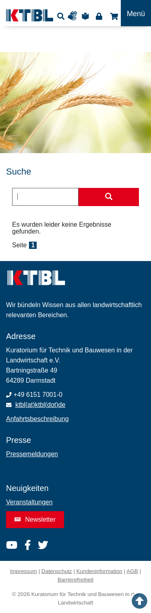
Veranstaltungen (29, 502)
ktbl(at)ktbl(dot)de (40, 404)
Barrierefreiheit (75, 580)
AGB (132, 571)
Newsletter (35, 519)
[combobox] (45, 197)
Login (99, 16)
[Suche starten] (109, 197)
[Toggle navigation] (136, 13)
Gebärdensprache (74, 16)
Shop (113, 16)
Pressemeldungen (32, 454)
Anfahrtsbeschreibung (37, 418)
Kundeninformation (99, 571)
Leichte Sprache (86, 16)
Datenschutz (56, 571)
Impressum (23, 571)
